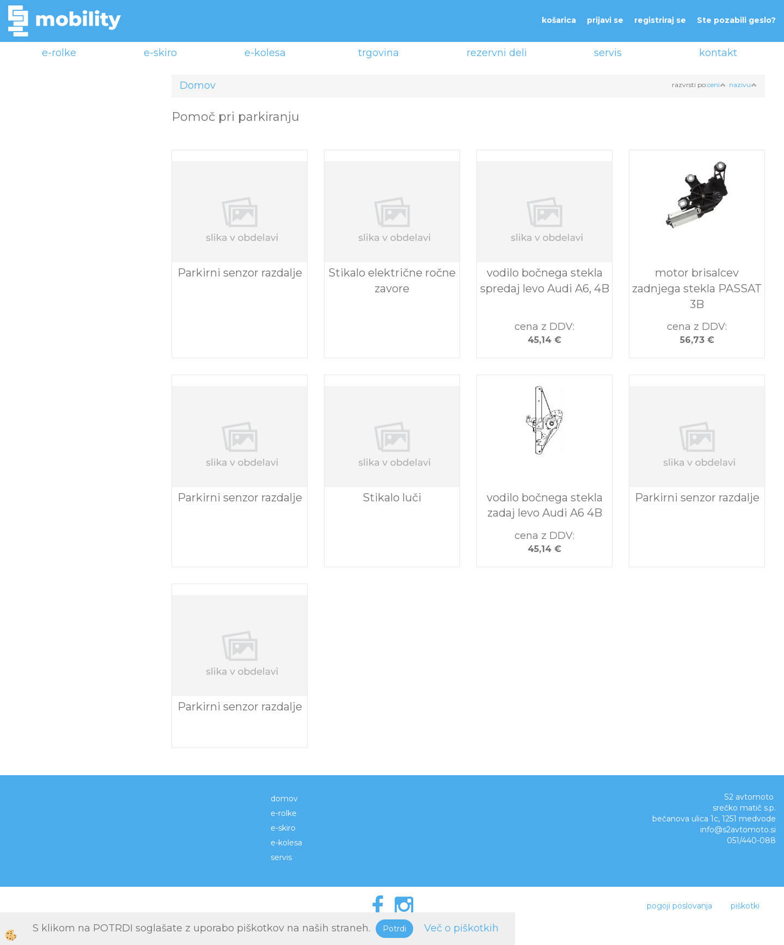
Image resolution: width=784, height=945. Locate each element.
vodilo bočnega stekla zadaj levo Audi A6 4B (545, 505)
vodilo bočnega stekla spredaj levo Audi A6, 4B (544, 280)
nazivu (743, 85)
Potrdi (394, 929)
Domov (198, 85)
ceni (716, 85)
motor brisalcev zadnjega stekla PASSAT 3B (697, 288)
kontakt (718, 53)
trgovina (378, 53)
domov (284, 798)
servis (608, 53)
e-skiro (160, 53)
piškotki (745, 906)
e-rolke (59, 53)
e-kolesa (265, 53)
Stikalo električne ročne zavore (392, 280)
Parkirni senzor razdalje (239, 272)
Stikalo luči (392, 497)
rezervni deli (497, 53)
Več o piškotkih (461, 928)
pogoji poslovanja (679, 906)
